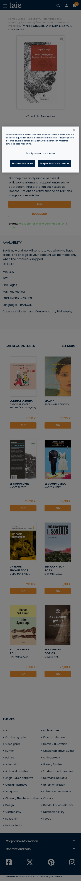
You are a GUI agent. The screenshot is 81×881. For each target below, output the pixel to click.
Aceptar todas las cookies (54, 163)
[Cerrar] (74, 130)
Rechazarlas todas (22, 163)
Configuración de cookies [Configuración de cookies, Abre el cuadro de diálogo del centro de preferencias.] (40, 153)
